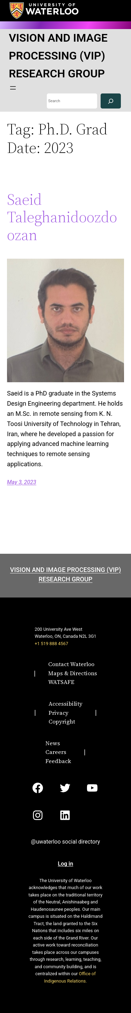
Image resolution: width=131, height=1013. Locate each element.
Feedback (58, 761)
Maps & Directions (72, 673)
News (52, 743)
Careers (55, 752)
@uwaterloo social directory (65, 841)
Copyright (62, 721)
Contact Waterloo (71, 664)
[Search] (111, 101)
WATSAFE (61, 682)
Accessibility (65, 703)
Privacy (58, 713)
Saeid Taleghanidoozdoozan (62, 217)
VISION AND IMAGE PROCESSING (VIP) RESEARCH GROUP (58, 55)
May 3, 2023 (21, 482)
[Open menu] (13, 88)
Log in (65, 863)
